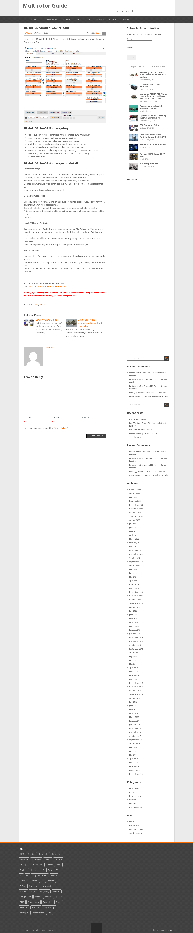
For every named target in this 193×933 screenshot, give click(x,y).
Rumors (113, 19)
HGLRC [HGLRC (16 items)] (23, 891)
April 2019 (133, 667)
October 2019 (135, 645)
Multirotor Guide (45, 5)
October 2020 (135, 599)
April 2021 (133, 580)
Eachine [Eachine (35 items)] (23, 870)
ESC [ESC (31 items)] (42, 870)
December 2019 (136, 637)
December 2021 (136, 550)
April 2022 (133, 535)
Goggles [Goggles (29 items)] (33, 886)
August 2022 (134, 520)
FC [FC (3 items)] (27, 875)
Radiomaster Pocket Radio (153, 144)
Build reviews (96, 19)
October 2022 (135, 512)
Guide (97, 33)
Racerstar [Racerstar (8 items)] (47, 902)
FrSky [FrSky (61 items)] (22, 886)
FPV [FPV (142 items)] (42, 880)
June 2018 (133, 705)
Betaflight (33, 304)
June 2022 (133, 527)
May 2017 (133, 755)
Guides (66, 19)
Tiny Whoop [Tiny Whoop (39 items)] (48, 907)
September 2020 (136, 603)
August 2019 (134, 652)
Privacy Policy (60, 428)
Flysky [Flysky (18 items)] (54, 875)
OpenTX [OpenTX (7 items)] (58, 896)
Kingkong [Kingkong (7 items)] (44, 891)
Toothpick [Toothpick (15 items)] (24, 912)
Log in (131, 821)
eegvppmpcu (134, 396)
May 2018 (133, 709)
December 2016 (136, 774)
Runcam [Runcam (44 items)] (36, 907)
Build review (134, 788)
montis (29, 33)
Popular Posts (137, 66)
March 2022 (134, 539)
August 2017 (134, 743)
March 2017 (134, 762)
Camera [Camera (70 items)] (58, 859)
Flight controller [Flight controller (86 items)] (40, 875)
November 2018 (136, 686)
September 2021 (136, 561)
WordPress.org (135, 833)
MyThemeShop (167, 930)
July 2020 (133, 611)
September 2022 (136, 516)
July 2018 (133, 702)
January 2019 (134, 679)
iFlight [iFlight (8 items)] (33, 891)
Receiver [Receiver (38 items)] (24, 907)
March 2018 (134, 717)
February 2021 (135, 584)
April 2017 (133, 758)
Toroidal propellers (149, 163)
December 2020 (136, 592)
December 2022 (136, 505)
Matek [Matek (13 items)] (38, 896)
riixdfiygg (133, 392)
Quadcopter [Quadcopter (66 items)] (33, 902)
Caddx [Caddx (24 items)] (48, 859)
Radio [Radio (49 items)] (58, 902)
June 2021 (133, 573)
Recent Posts (158, 66)
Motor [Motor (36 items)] (47, 896)
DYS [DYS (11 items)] (59, 864)
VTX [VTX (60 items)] (49, 912)
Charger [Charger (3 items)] (23, 864)
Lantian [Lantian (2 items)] (56, 891)
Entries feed (134, 825)
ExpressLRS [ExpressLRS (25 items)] (53, 870)
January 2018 (134, 724)
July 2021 (133, 569)
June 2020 (133, 614)
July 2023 (133, 497)
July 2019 (133, 656)
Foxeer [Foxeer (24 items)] (34, 880)
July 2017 (133, 747)
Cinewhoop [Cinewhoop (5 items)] (37, 864)
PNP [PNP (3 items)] (22, 902)
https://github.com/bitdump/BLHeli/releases (49, 286)
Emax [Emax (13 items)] (33, 870)
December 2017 (136, 728)
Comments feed (136, 829)
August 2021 (134, 565)
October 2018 (135, 690)
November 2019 (136, 641)
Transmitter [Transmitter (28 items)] (38, 912)
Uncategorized (135, 807)
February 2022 (135, 542)
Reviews (79, 19)
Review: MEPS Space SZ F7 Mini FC (152, 155)
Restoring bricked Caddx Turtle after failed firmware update (153, 74)
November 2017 (136, 732)
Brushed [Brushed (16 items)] (24, 859)
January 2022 (134, 546)
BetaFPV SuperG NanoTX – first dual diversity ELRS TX (153, 135)
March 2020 (134, 626)
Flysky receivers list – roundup (150, 85)
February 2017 (135, 766)
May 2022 (133, 531)
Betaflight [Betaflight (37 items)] (43, 854)
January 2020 (134, 633)
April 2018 (133, 713)
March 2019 (134, 671)
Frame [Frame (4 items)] (51, 880)
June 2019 (133, 660)
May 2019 (133, 664)
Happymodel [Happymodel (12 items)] (46, 886)
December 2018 (136, 683)
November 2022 (136, 508)
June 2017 (133, 751)
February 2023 (135, 501)
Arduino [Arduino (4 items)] (31, 854)
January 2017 (134, 770)
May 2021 (133, 577)
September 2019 (136, 649)
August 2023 (134, 493)
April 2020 (133, 622)
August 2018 (134, 698)
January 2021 (134, 588)
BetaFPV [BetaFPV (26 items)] (56, 854)
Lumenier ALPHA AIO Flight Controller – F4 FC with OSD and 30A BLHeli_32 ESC (153, 96)
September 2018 (136, 694)
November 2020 (136, 595)
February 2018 (135, 721)
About (126, 19)
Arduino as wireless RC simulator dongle (151, 107)
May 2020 (133, 618)
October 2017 (135, 736)
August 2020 (134, 607)
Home (33, 19)
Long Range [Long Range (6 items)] (25, 896)
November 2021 (136, 554)
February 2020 (135, 630)
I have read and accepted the (46, 428)
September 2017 (136, 739)
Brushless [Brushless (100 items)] (36, 859)
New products (49, 19)
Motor (43, 304)
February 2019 (135, 675)
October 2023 (135, 489)
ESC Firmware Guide (149, 125)
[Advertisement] (148, 226)
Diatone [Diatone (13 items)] (49, 864)
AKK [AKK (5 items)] (22, 854)
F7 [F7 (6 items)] (21, 875)
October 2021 (135, 558)
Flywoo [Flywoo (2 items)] (23, 880)
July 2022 (133, 523)
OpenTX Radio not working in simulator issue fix (153, 116)
